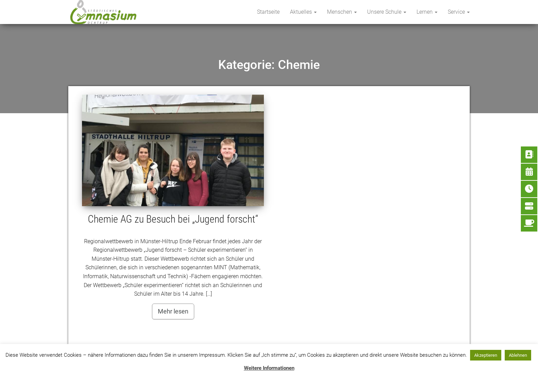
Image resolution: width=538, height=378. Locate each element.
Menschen (342, 12)
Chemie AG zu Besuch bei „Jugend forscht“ (173, 219)
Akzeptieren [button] (485, 355)
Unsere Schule (386, 12)
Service (459, 12)
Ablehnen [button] (518, 355)
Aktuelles (303, 12)
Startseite (268, 12)
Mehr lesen (173, 311)
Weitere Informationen (269, 368)
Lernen (427, 12)
